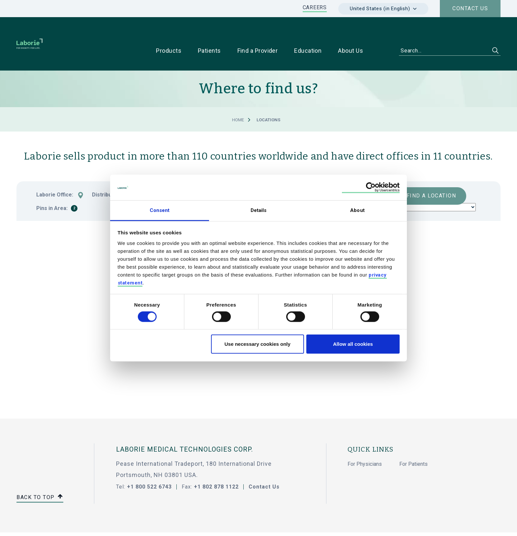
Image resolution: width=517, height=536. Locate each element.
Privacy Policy (63, 523)
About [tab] (357, 210)
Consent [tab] (160, 210)
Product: (287, 174)
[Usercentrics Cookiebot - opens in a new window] (371, 187)
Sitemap (30, 523)
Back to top (39, 477)
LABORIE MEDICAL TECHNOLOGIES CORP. (184, 428)
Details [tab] (259, 210)
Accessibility (314, 523)
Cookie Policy (100, 523)
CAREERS (315, 7)
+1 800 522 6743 (149, 466)
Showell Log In (138, 523)
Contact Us (264, 466)
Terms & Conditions (259, 523)
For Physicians (365, 443)
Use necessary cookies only (257, 344)
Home (238, 99)
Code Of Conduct (198, 523)
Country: (167, 174)
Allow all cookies (353, 344)
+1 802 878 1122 (216, 466)
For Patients (413, 443)
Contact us (470, 8)
